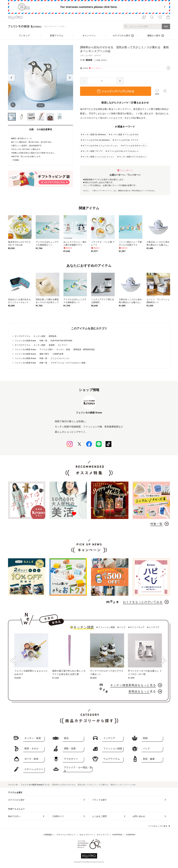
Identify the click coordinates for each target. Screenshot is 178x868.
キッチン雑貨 (83, 627)
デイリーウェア (137, 627)
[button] (69, 77)
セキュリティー (86, 834)
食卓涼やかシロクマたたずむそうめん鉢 (19, 243)
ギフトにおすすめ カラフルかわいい (123, 151)
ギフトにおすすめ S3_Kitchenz (96, 140)
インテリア (154, 627)
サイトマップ (102, 834)
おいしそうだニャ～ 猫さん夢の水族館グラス (75, 243)
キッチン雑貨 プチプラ (93, 151)
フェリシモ (13, 784)
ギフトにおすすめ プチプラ (126, 140)
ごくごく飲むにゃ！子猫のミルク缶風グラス (130, 243)
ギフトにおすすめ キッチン (135, 145)
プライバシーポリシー (66, 834)
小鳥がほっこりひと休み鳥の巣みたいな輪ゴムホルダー (158, 244)
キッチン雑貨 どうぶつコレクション (98, 156)
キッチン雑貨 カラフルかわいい (133, 156)
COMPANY (130, 834)
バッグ (122, 627)
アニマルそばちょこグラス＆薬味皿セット (47, 243)
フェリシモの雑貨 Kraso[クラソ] (35, 784)
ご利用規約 (47, 834)
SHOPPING (117, 834)
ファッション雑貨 (106, 627)
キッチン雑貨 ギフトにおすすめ (124, 134)
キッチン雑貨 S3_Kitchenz (94, 134)
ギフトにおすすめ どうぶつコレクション (100, 145)
